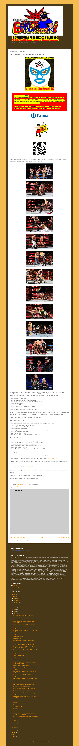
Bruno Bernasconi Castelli (16, 550)
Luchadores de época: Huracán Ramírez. (23, 684)
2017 (13, 730)
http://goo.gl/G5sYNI (31, 466)
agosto (15, 607)
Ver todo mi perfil (15, 587)
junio (15, 611)
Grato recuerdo (17, 657)
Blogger (48, 741)
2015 (13, 734)
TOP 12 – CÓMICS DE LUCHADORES (23, 660)
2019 (13, 594)
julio (15, 609)
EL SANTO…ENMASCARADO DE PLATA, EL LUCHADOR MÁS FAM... (24, 647)
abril (15, 720)
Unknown (14, 585)
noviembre (16, 600)
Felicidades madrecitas (19, 682)
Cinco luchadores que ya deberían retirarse (24, 624)
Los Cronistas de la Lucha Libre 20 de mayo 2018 (25, 649)
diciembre (16, 598)
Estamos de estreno (18, 638)
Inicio (41, 537)
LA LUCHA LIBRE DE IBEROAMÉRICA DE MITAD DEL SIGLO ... (24, 662)
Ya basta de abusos (18, 636)
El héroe (15, 708)
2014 (13, 736)
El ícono (15, 704)
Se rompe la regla (17, 706)
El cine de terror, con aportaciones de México (24, 688)
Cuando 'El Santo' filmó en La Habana (22, 686)
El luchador (16, 700)
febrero (16, 725)
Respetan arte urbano (18, 634)
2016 (13, 732)
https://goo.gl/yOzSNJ (51, 455)
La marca (15, 702)
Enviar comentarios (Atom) (23, 541)
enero (15, 727)
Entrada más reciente (17, 537)
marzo (15, 723)
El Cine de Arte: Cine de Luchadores (22, 690)
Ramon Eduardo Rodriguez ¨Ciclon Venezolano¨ (25, 711)
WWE (16, 487)
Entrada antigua (63, 537)
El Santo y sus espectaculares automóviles (24, 615)
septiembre (17, 605)
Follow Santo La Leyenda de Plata (21, 665)
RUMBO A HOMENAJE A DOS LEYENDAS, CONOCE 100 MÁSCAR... (24, 713)
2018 (13, 596)
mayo (15, 613)
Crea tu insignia (25, 550)
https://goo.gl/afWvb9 (51, 458)
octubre (16, 602)
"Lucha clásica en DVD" (19, 655)
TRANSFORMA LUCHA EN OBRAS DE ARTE (24, 644)
